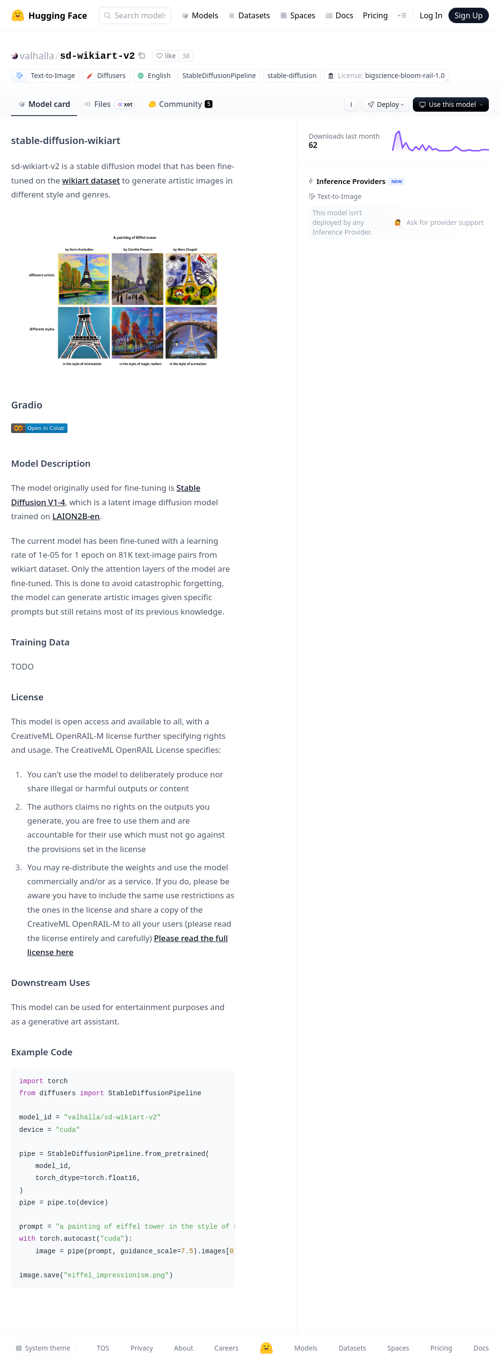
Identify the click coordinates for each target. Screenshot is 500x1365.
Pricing (375, 15)
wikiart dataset (91, 180)
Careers (226, 1347)
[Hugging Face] (266, 1348)
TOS (103, 1347)
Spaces (298, 15)
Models (199, 15)
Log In (431, 15)
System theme (42, 1347)
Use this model (452, 104)
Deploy (387, 104)
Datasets (249, 15)
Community (180, 104)
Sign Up (469, 15)
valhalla (37, 55)
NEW (396, 181)
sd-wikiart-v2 (97, 56)
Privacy (142, 1347)
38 (186, 55)
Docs (339, 15)
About (183, 1347)
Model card (44, 104)
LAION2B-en (76, 516)
